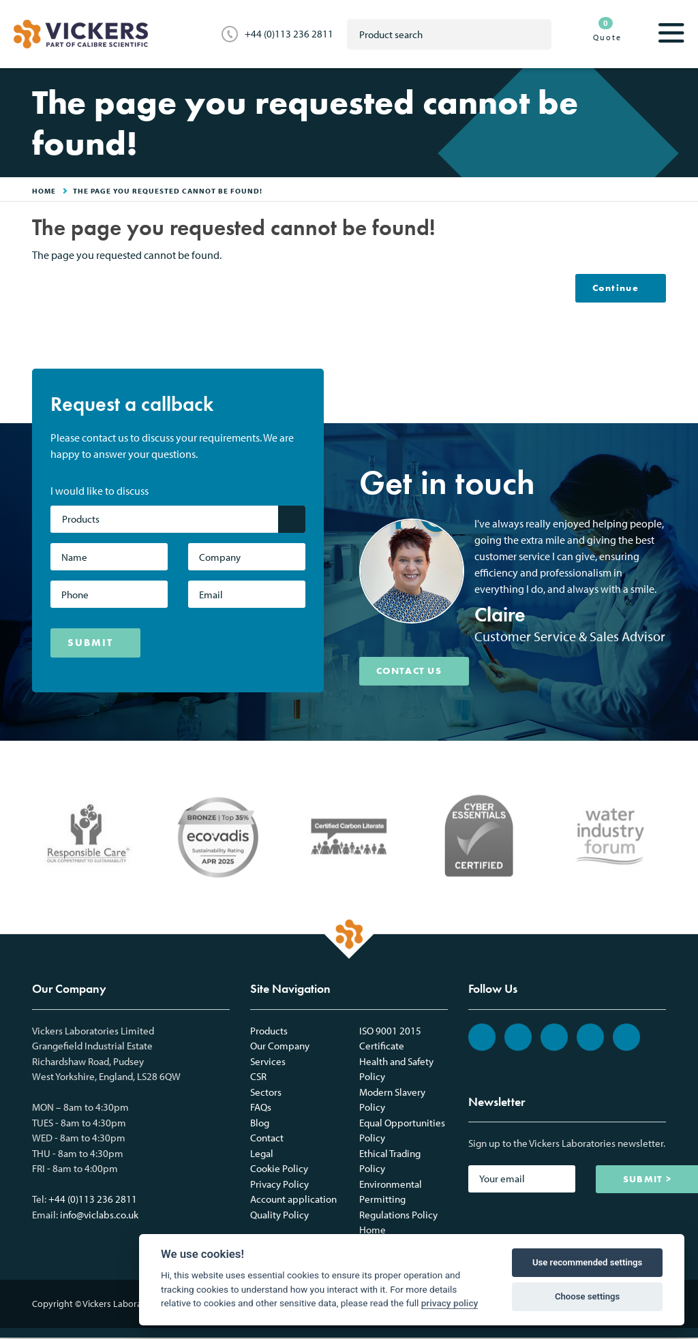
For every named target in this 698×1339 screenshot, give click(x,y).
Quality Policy (279, 1216)
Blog (259, 1124)
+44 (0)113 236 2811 (289, 33)
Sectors (266, 1093)
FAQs (260, 1108)
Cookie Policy (279, 1169)
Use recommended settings (587, 1262)
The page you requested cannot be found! (167, 191)
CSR (258, 1077)
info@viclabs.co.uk (99, 1216)
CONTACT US (414, 672)
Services (268, 1062)
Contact (267, 1139)
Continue (612, 288)
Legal (261, 1154)
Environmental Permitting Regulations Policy (398, 1200)
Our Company (279, 1047)
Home (372, 1231)
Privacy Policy (279, 1185)
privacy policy (450, 1302)
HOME (44, 191)
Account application (293, 1200)
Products (269, 1032)
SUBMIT (90, 643)
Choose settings (587, 1296)
